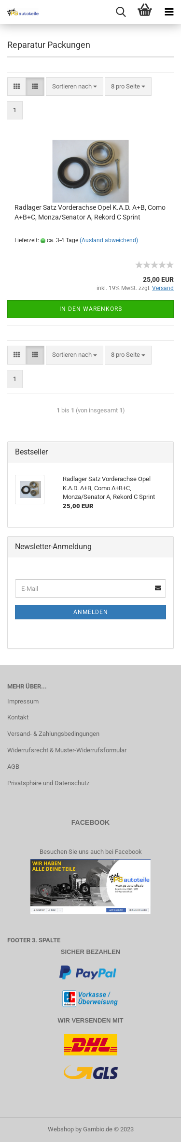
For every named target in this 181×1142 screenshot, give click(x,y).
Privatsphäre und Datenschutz (48, 783)
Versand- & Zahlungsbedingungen (53, 733)
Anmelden (90, 612)
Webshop (61, 1129)
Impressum (23, 701)
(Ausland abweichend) (109, 240)
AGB (13, 766)
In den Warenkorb (90, 309)
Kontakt (17, 717)
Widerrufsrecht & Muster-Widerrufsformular (66, 750)
